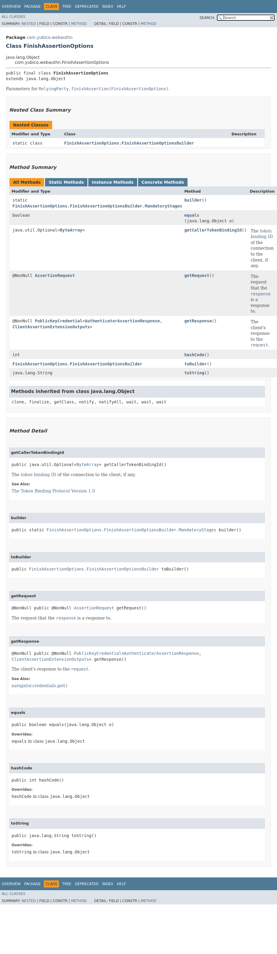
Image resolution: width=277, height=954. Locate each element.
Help (121, 6)
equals (191, 215)
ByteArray (71, 230)
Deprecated (87, 6)
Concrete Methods (163, 182)
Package (32, 6)
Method (79, 24)
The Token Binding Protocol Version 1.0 (53, 491)
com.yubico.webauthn (49, 37)
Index (107, 6)
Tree (66, 6)
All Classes (13, 17)
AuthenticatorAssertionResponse (122, 320)
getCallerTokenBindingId (213, 230)
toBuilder (195, 364)
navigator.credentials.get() (39, 685)
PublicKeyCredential (58, 320)
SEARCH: (207, 18)
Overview (11, 6)
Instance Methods (112, 182)
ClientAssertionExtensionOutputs (51, 326)
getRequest (196, 275)
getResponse (198, 320)
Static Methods (66, 182)
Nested (28, 24)
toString (194, 372)
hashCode (194, 354)
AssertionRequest (55, 275)
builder (193, 200)
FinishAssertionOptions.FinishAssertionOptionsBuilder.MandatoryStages (97, 206)
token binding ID (262, 234)
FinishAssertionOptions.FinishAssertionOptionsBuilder (129, 143)
